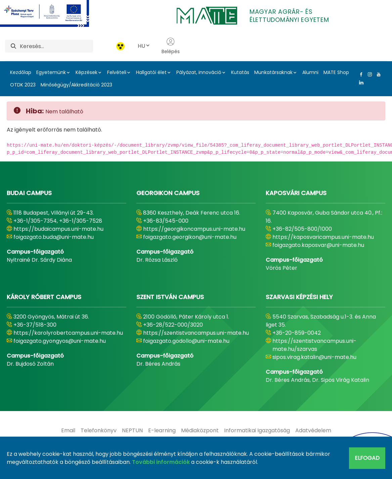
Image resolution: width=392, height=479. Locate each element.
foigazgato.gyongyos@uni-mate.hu (59, 341)
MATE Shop (336, 72)
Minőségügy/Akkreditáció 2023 (76, 84)
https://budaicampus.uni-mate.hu (58, 229)
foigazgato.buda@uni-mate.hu (53, 237)
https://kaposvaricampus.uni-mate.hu (323, 237)
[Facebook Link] (359, 74)
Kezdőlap (20, 72)
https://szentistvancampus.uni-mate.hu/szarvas (314, 345)
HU (144, 46)
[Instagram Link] (368, 74)
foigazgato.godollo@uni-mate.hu (186, 341)
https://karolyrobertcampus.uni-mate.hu (68, 333)
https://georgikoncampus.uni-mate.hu (194, 229)
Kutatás (240, 72)
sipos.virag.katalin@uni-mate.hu (314, 357)
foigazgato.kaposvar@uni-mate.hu (318, 245)
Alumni (310, 72)
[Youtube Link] (377, 74)
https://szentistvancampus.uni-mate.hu (196, 333)
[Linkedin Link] (359, 82)
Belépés (171, 46)
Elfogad (367, 458)
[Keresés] (56, 46)
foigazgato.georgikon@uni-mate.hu (189, 237)
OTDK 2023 (23, 84)
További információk (161, 462)
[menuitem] (68, 430)
